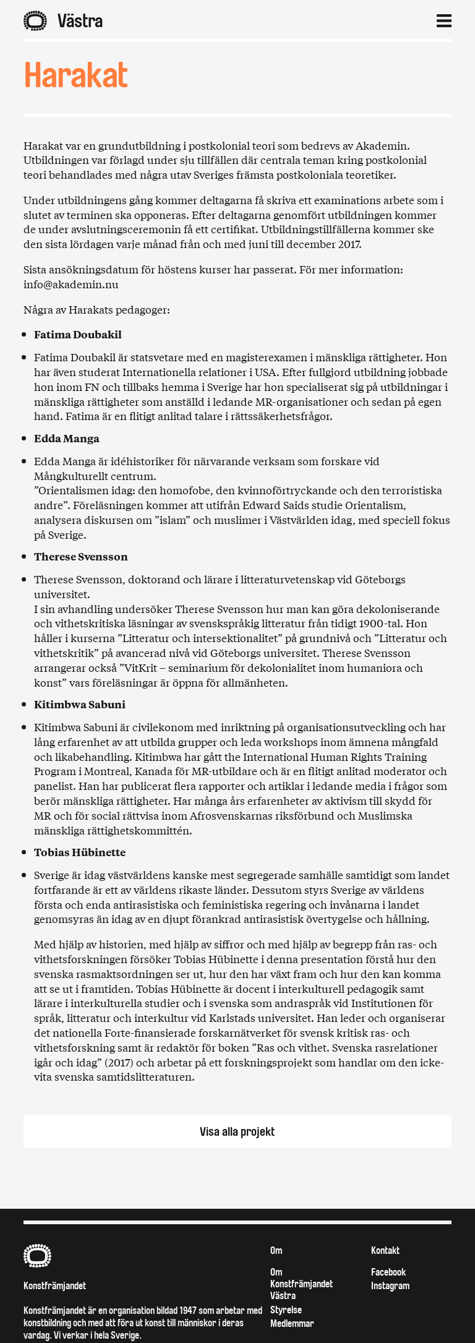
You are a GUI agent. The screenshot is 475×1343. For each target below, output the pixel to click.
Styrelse (286, 1310)
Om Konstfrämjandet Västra (301, 1284)
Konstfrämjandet (55, 1286)
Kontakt (385, 1250)
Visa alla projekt (237, 1132)
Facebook (388, 1272)
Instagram (390, 1286)
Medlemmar (292, 1323)
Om (276, 1250)
